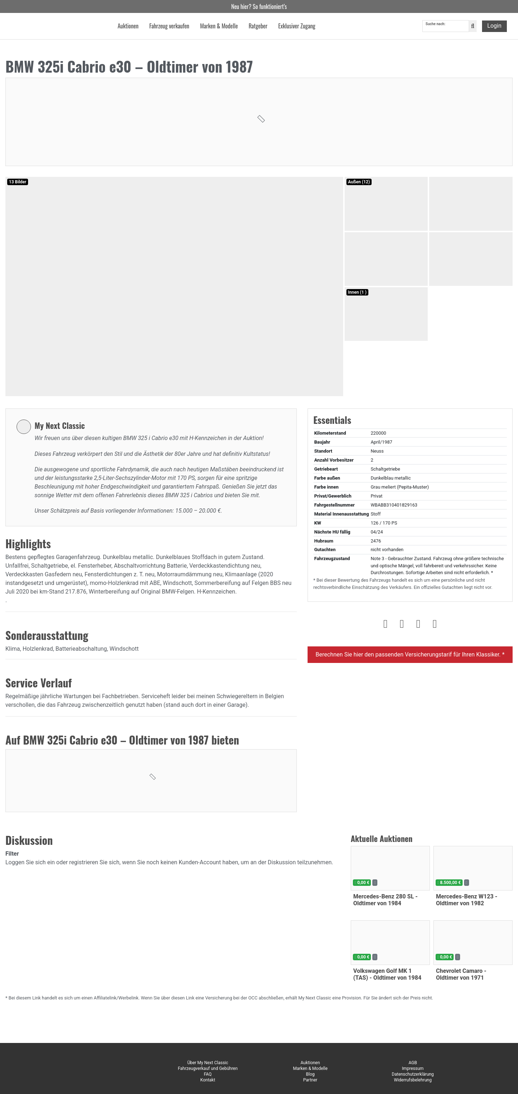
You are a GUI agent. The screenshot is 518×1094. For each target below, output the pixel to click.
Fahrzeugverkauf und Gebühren (207, 1068)
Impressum (412, 1068)
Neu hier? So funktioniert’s (259, 6)
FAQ (208, 1074)
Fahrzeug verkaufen (169, 26)
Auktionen (310, 1062)
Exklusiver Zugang (296, 26)
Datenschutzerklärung (413, 1074)
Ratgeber (258, 26)
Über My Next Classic (207, 1062)
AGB (413, 1062)
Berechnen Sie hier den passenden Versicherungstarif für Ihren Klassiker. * (409, 654)
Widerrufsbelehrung (413, 1079)
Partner (310, 1079)
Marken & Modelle (310, 1068)
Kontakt (207, 1079)
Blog (310, 1074)
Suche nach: (435, 25)
